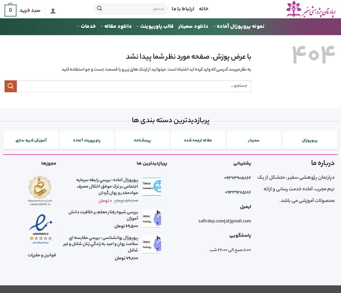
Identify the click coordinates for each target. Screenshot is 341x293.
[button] (53, 10)
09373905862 (237, 178)
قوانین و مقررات (42, 255)
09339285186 (238, 192)
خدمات (86, 26)
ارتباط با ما (183, 9)
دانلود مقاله (116, 26)
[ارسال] (99, 9)
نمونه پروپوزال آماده (238, 26)
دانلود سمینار (193, 26)
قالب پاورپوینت (155, 26)
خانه (203, 9)
